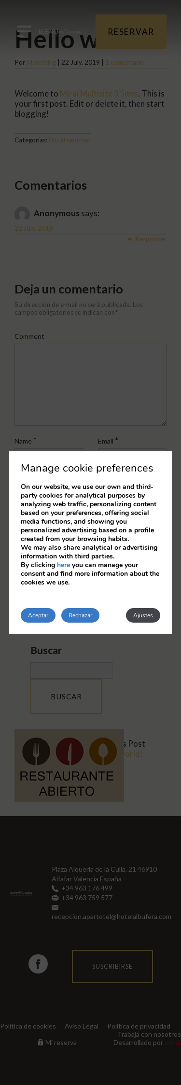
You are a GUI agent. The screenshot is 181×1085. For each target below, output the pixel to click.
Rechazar (80, 615)
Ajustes (143, 615)
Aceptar (38, 615)
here (63, 565)
